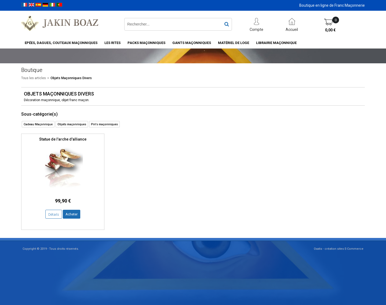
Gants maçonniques (191, 43)
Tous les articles (33, 78)
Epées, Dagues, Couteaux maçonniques (61, 43)
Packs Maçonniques (146, 43)
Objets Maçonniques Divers (71, 78)
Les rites (112, 43)
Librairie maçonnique (276, 43)
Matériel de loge (233, 43)
